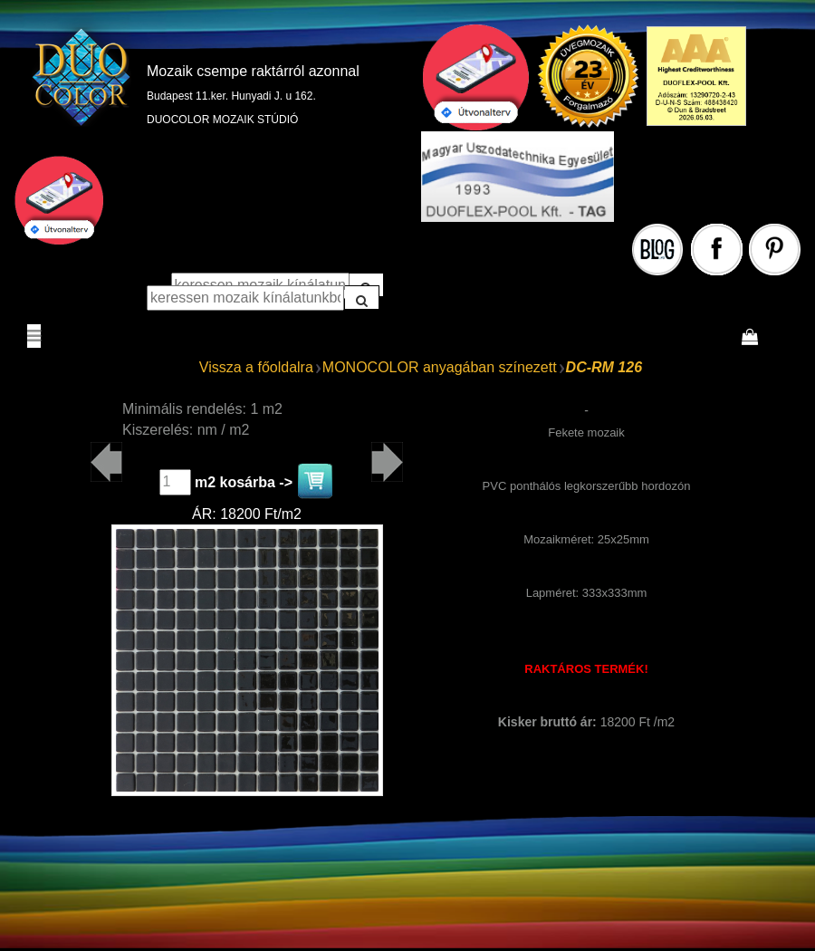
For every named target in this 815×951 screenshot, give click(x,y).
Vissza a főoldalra (256, 367)
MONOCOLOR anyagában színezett (439, 367)
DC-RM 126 (604, 367)
